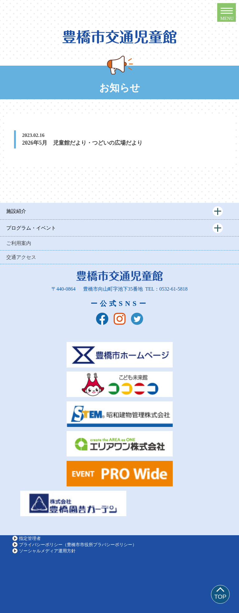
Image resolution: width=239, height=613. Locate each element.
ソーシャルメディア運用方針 (47, 550)
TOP (220, 596)
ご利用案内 (18, 243)
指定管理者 (30, 538)
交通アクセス (21, 257)
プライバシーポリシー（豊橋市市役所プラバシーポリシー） (78, 544)
